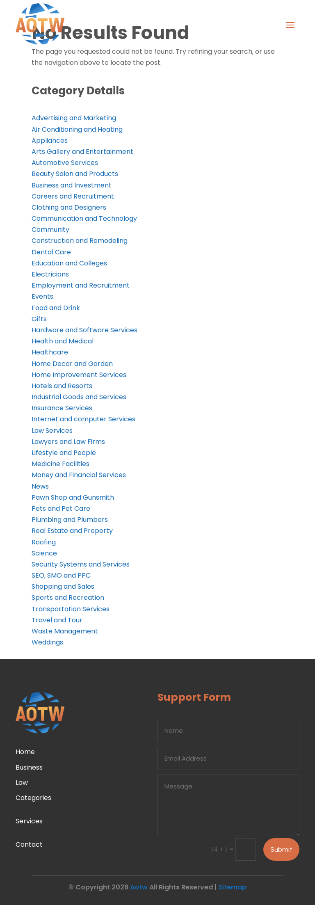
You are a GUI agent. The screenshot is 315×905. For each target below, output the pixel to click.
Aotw (139, 887)
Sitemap (232, 887)
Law (22, 782)
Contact (29, 844)
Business (29, 767)
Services (29, 821)
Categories (33, 797)
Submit (281, 849)
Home (25, 751)
